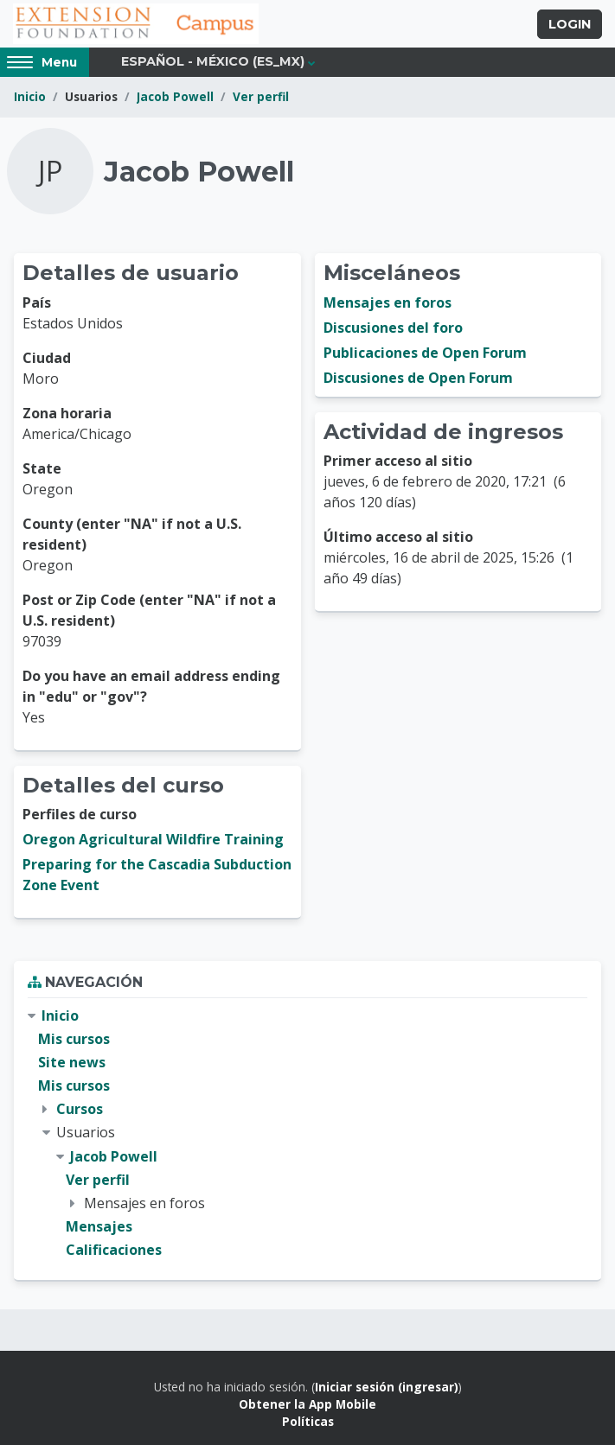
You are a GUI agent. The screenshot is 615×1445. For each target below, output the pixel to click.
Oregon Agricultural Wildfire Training (153, 839)
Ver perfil (261, 96)
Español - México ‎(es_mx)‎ (212, 61)
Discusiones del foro (393, 327)
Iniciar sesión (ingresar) (386, 1386)
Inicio (30, 96)
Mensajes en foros (388, 302)
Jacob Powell (175, 96)
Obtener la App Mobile (307, 1404)
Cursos (79, 1108)
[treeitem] (307, 1133)
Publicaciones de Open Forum (425, 352)
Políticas (308, 1421)
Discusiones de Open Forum (418, 377)
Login (569, 24)
